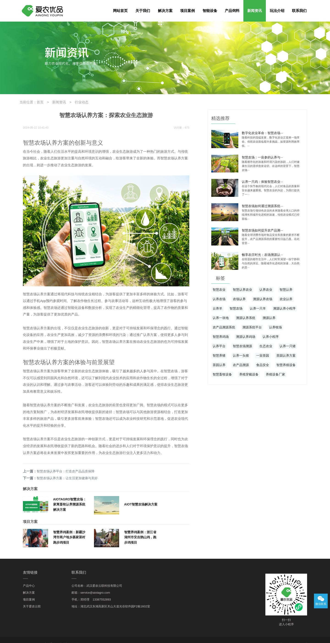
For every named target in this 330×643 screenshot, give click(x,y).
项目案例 (187, 11)
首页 (39, 102)
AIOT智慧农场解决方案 (140, 495)
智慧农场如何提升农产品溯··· (262, 229)
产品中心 (29, 577)
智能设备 (210, 11)
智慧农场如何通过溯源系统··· (262, 204)
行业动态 (77, 102)
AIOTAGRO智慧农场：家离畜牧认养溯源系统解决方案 (69, 495)
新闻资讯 (254, 11)
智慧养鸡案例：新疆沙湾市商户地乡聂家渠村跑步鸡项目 (69, 528)
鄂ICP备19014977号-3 (296, 635)
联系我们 (299, 11)
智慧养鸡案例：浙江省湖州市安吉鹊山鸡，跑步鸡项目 (140, 528)
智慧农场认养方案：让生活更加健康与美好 (66, 469)
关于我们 (142, 11)
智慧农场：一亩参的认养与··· (262, 156)
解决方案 (165, 11)
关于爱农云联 (32, 597)
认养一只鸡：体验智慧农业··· (262, 180)
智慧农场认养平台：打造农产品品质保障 (65, 463)
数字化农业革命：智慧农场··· (262, 132)
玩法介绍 (277, 11)
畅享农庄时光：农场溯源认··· (262, 253)
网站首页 (120, 11)
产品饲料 (232, 11)
